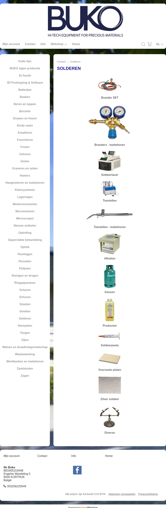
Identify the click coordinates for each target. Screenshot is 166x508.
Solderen (25, 318)
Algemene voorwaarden (121, 494)
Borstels (25, 111)
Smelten (24, 311)
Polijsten (25, 268)
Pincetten (25, 261)
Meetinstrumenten (25, 204)
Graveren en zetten (25, 168)
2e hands (25, 75)
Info (43, 44)
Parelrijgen (25, 254)
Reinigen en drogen (25, 275)
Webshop (59, 44)
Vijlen (25, 339)
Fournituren (25, 139)
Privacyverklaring (148, 494)
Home (76, 44)
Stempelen (25, 325)
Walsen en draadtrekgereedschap (25, 347)
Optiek (24, 247)
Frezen (25, 146)
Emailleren (25, 132)
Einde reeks (25, 125)
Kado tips (25, 61)
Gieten (24, 161)
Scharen (24, 289)
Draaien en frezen (25, 118)
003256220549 (16, 486)
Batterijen (25, 89)
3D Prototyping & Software (25, 82)
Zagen (25, 375)
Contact (30, 44)
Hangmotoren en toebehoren (25, 182)
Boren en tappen (25, 104)
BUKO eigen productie (25, 68)
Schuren (25, 297)
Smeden (24, 304)
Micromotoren (25, 211)
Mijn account (11, 44)
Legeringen (25, 197)
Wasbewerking (25, 354)
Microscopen (25, 218)
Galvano (24, 154)
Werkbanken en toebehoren (25, 361)
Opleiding (25, 232)
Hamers (25, 175)
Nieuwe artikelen (25, 225)
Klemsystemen (25, 189)
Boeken (25, 96)
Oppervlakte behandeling (25, 239)
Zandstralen (25, 368)
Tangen (25, 332)
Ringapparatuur (24, 282)
